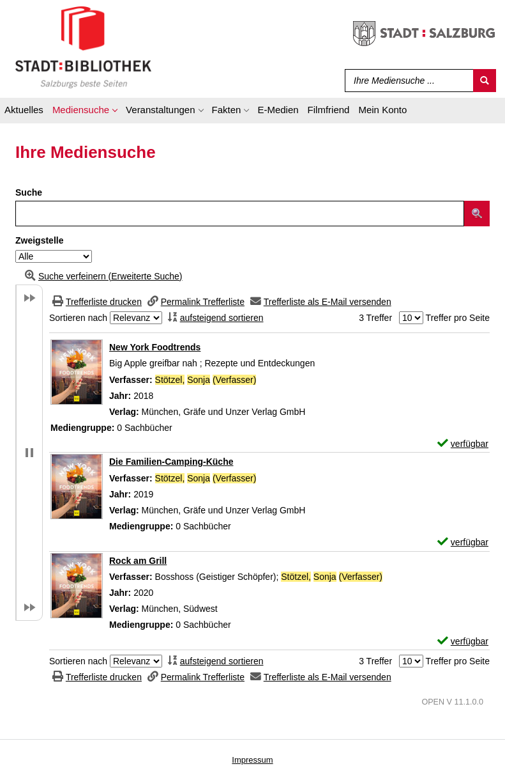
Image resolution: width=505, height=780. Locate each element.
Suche (28, 192)
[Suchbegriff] (406, 80)
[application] (85, 111)
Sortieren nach (78, 318)
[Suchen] (484, 80)
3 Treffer (375, 318)
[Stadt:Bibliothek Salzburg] (83, 47)
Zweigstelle (39, 240)
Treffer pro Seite (458, 318)
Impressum (252, 760)
